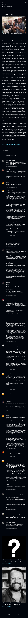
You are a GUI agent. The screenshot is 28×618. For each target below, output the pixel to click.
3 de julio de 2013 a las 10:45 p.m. (11, 411)
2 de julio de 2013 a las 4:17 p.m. (11, 246)
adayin (7, 182)
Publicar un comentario (7, 531)
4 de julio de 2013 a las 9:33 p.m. (11, 518)
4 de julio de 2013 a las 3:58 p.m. (11, 448)
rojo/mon (7, 169)
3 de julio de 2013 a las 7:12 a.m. (11, 295)
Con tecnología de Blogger (14, 614)
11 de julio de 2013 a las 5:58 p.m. (11, 528)
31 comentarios (9, 563)
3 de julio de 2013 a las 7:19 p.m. (11, 389)
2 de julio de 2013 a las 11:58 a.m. (11, 179)
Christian (7, 249)
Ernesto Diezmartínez (9, 160)
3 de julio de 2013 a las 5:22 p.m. (11, 341)
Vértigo (4, 4)
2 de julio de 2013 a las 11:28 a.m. (11, 166)
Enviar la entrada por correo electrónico (13, 144)
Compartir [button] (4, 144)
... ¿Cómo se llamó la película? (12, 561)
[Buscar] (25, 2)
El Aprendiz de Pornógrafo (11, 604)
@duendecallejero (9, 190)
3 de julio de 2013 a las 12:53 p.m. (11, 316)
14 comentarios (9, 606)
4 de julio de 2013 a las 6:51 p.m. (11, 489)
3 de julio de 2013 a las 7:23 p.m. (11, 397)
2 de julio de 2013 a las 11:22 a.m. (11, 156)
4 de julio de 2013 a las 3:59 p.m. (11, 456)
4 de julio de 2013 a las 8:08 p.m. (11, 509)
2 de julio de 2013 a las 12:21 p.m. (11, 187)
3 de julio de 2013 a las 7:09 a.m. (11, 279)
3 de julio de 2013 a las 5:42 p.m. (11, 369)
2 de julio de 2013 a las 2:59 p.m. (11, 235)
